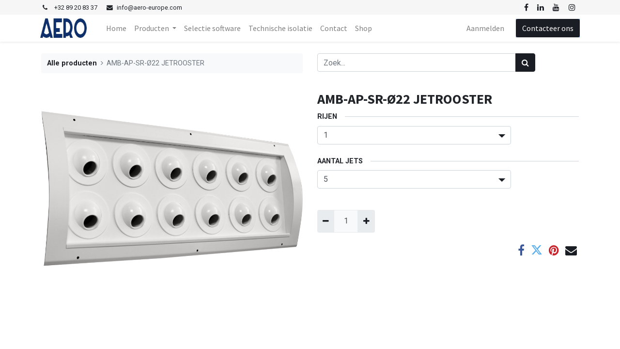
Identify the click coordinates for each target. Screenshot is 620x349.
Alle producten (72, 63)
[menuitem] (117, 28)
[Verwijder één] (325, 221)
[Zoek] (525, 62)
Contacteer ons (547, 28)
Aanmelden (484, 28)
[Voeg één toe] (365, 221)
